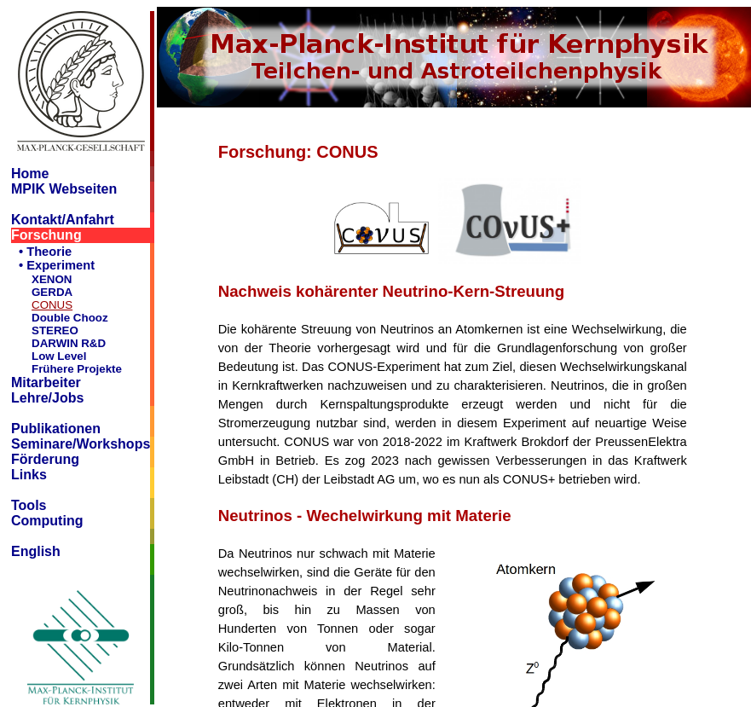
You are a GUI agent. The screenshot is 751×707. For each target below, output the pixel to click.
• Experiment (57, 265)
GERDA (52, 292)
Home (30, 173)
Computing (47, 520)
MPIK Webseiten (64, 189)
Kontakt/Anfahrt (62, 219)
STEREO (55, 330)
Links (29, 474)
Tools (28, 505)
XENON (52, 279)
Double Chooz (70, 317)
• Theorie (45, 251)
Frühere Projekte (77, 368)
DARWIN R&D (69, 343)
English (36, 551)
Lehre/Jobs (47, 398)
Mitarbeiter (46, 382)
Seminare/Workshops (80, 444)
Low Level (59, 356)
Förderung (45, 459)
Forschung (46, 235)
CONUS (52, 304)
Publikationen (56, 428)
